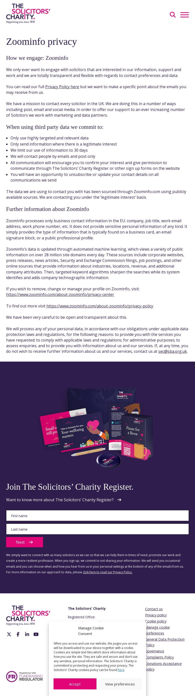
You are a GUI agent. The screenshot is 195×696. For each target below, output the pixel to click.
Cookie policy (155, 621)
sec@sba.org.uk (172, 351)
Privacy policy (156, 615)
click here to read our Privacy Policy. (107, 572)
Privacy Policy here (62, 86)
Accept (75, 684)
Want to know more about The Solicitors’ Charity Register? (60, 499)
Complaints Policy (159, 657)
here (121, 670)
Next (24, 542)
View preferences (120, 684)
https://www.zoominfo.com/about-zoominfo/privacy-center (60, 294)
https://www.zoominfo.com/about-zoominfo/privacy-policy (99, 306)
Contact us (154, 609)
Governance (154, 651)
